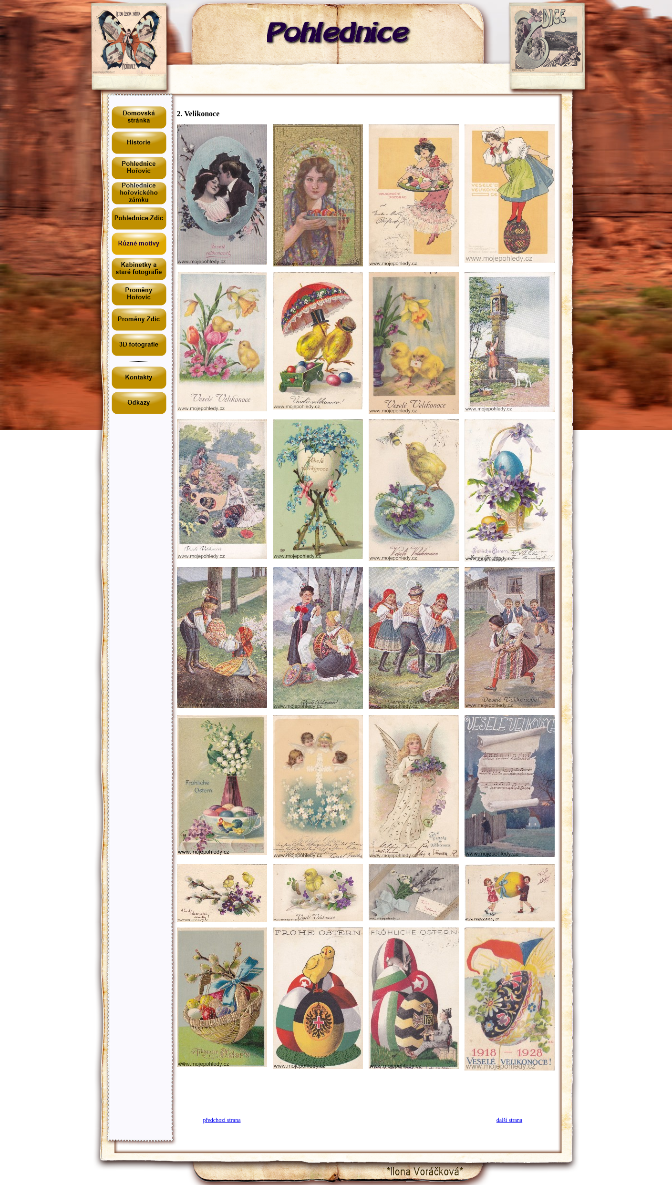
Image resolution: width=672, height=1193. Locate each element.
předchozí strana (222, 1120)
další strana (509, 1120)
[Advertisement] (365, 1090)
